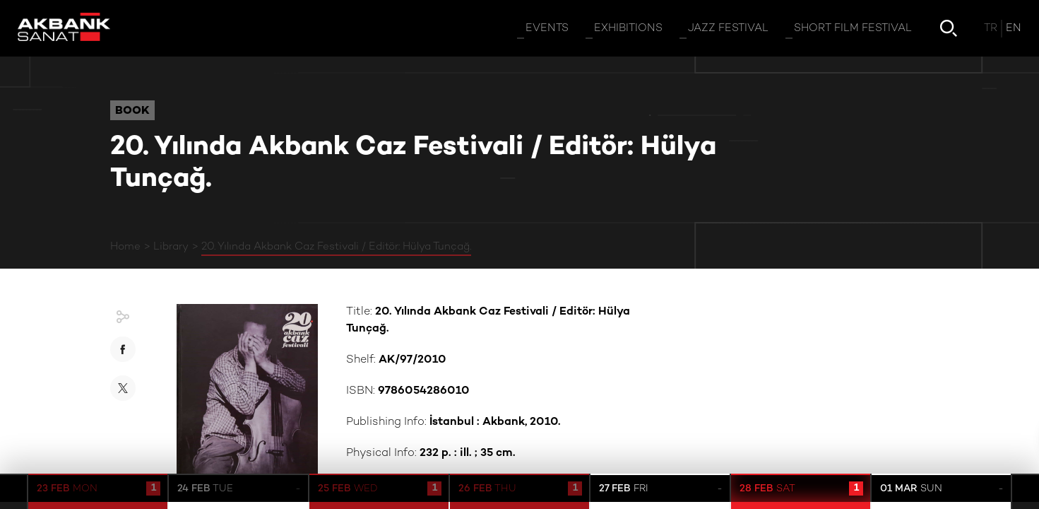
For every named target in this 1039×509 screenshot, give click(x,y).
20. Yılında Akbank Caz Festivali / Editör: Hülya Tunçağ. (336, 246)
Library (171, 246)
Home (125, 246)
